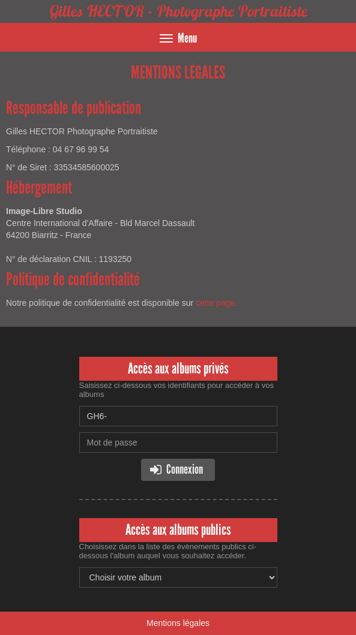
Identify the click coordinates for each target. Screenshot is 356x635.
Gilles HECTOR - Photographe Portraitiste (178, 11)
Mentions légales (178, 623)
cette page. (216, 303)
